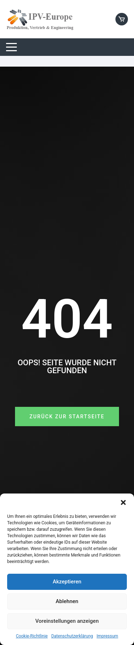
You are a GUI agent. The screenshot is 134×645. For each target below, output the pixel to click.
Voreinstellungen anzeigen (67, 621)
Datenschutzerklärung (72, 636)
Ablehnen (67, 601)
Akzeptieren (67, 581)
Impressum (107, 636)
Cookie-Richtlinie (32, 636)
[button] (123, 502)
